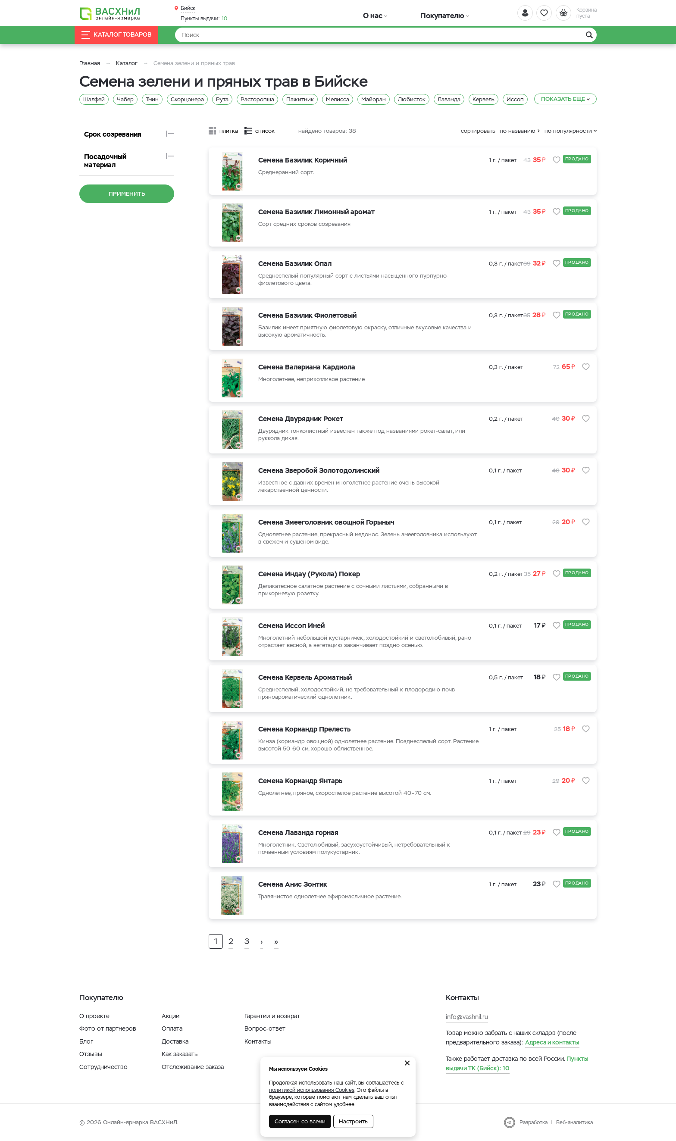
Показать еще (563, 99)
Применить (127, 185)
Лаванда (449, 99)
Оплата (172, 1028)
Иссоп (515, 99)
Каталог (127, 63)
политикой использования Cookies (311, 1090)
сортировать (478, 131)
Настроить (353, 1121)
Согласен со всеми (300, 1121)
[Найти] (386, 35)
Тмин (152, 99)
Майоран (373, 99)
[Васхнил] (118, 13)
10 (204, 17)
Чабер (125, 99)
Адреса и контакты (552, 1042)
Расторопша (257, 99)
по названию (517, 131)
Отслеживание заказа (193, 1067)
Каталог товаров (124, 35)
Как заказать (179, 1054)
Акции (170, 1016)
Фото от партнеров (107, 1028)
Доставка (175, 1041)
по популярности (568, 131)
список (265, 130)
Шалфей (94, 99)
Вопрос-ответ (264, 1028)
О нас (360, 12)
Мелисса (337, 99)
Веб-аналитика (574, 1122)
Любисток (412, 99)
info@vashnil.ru (467, 1017)
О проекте (94, 1016)
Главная (89, 63)
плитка (228, 130)
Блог (86, 1041)
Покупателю (404, 12)
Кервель (483, 99)
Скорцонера (187, 99)
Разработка (534, 1122)
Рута (222, 99)
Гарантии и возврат (272, 1016)
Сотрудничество (103, 1067)
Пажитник (300, 99)
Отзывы (90, 1054)
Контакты (258, 1041)
